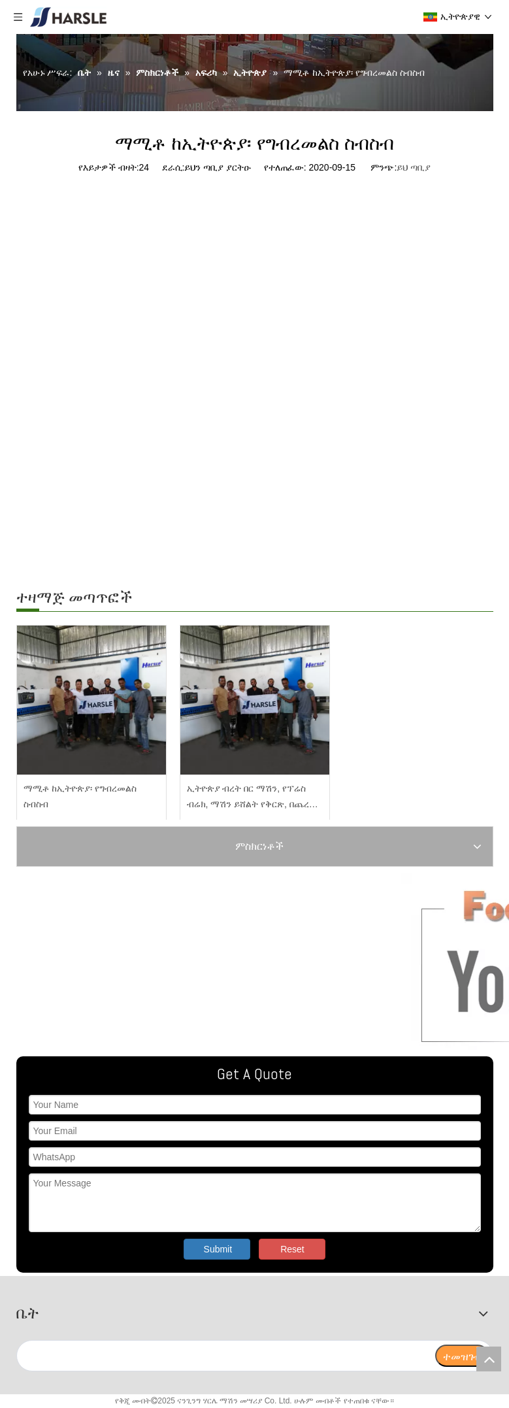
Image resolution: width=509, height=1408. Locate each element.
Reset (292, 1249)
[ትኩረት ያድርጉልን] (176, 961)
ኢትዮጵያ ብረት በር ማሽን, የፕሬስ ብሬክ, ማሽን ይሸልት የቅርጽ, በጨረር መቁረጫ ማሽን (250, 798)
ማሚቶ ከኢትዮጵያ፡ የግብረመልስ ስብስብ (80, 796)
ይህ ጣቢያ (414, 167)
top (488, 1359)
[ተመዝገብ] (462, 1356)
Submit (218, 1249)
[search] (225, 1356)
